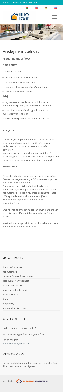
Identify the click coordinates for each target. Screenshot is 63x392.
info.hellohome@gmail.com (16, 343)
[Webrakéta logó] (33, 380)
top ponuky (8, 303)
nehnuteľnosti (10, 271)
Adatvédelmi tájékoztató (15, 308)
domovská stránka (12, 267)
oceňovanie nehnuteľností (16, 280)
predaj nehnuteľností (13, 285)
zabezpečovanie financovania (18, 276)
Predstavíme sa (10, 294)
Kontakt (6, 299)
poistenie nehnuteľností (15, 289)
